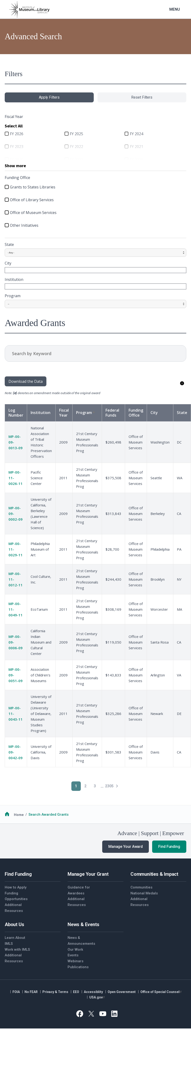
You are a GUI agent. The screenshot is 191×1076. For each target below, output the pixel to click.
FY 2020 (16, 159)
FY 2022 (76, 146)
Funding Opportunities (16, 896)
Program (12, 295)
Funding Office (136, 413)
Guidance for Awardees (79, 890)
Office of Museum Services (33, 212)
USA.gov (97, 997)
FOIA (16, 992)
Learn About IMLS (15, 941)
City (8, 263)
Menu (174, 9)
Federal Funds (112, 413)
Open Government (122, 992)
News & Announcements (81, 941)
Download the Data (25, 381)
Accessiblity (93, 992)
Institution (14, 279)
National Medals (144, 893)
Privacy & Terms (55, 992)
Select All (14, 126)
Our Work (75, 949)
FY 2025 (76, 133)
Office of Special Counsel (161, 992)
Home (19, 814)
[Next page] (117, 786)
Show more (15, 165)
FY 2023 (16, 146)
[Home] (29, 9)
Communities (141, 887)
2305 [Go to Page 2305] (109, 786)
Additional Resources (14, 908)
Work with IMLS (17, 949)
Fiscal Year (64, 413)
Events (73, 955)
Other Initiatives (24, 225)
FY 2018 (136, 159)
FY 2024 (136, 133)
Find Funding (169, 846)
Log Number (15, 413)
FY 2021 (136, 146)
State (9, 244)
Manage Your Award (125, 846)
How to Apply (15, 887)
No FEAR (31, 992)
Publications (78, 967)
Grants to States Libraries (32, 187)
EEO (76, 992)
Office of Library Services (32, 199)
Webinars (75, 961)
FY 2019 (76, 159)
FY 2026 (16, 133)
